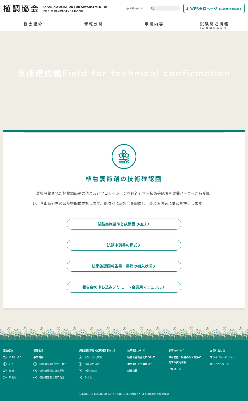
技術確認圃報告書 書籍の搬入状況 (124, 266)
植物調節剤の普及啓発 (52, 377)
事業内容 (154, 24)
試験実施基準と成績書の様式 (124, 224)
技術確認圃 (90, 370)
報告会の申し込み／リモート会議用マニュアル (123, 287)
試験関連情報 (215, 26)
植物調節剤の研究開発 (52, 370)
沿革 (11, 364)
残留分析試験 (92, 364)
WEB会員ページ (214, 9)
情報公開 (93, 24)
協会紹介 (33, 24)
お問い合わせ (134, 8)
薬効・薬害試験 (93, 357)
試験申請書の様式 (124, 245)
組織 (11, 370)
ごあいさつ (15, 357)
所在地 (13, 377)
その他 (88, 377)
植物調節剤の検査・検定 (53, 364)
